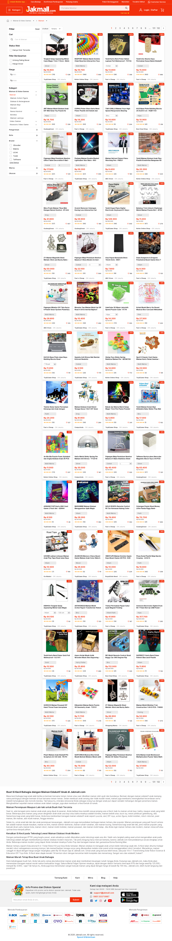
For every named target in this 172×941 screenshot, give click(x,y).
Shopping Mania (111, 725)
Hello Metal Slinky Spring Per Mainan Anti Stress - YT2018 (86, 458)
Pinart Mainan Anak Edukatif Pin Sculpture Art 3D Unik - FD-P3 (56, 756)
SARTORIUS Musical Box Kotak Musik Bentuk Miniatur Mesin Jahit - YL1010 (88, 756)
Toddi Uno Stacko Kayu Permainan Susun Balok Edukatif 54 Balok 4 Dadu (149, 60)
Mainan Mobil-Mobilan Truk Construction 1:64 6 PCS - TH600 (149, 706)
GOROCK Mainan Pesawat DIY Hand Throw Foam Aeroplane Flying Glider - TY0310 (55, 706)
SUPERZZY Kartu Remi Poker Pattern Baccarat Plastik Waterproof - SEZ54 (147, 656)
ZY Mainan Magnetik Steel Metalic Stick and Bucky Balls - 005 (56, 259)
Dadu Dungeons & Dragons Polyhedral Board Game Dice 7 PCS (148, 259)
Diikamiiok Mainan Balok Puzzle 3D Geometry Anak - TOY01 (87, 706)
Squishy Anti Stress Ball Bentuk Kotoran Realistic (87, 358)
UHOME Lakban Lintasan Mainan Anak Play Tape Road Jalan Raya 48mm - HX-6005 (56, 557)
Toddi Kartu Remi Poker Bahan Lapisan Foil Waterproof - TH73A (118, 60)
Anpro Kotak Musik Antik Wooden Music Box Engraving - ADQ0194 (87, 656)
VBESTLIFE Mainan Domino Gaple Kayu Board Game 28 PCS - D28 (118, 557)
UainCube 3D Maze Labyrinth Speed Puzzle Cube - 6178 (116, 308)
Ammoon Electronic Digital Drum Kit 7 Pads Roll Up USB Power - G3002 (149, 607)
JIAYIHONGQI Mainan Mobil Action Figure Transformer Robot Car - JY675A (88, 607)
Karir (77, 878)
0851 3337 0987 (101, 896)
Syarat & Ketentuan (86, 937)
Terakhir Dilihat (138, 2)
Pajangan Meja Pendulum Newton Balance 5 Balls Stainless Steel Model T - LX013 (118, 458)
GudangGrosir (49, 129)
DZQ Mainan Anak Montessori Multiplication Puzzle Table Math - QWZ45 (149, 756)
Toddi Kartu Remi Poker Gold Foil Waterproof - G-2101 (57, 656)
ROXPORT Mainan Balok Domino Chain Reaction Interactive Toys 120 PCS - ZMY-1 (87, 60)
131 (153, 28)
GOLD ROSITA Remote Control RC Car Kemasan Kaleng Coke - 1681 (117, 507)
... (149, 28)
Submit (76, 900)
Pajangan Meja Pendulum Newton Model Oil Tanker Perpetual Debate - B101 (118, 756)
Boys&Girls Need (111, 576)
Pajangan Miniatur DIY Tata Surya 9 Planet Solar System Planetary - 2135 (57, 308)
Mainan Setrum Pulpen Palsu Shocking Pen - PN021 (116, 159)
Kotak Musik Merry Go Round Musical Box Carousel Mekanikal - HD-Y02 (149, 308)
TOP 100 (125, 13)
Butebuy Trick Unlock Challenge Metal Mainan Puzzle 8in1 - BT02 (149, 209)
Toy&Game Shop (50, 79)
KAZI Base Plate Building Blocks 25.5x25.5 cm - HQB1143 (149, 110)
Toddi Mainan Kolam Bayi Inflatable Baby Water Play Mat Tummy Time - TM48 (148, 408)
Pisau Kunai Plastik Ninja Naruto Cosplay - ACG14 (148, 557)
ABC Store (109, 179)
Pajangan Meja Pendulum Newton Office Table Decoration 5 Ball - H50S (57, 159)
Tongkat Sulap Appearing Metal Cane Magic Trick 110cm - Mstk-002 (57, 60)
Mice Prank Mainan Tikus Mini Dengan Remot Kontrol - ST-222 (56, 209)
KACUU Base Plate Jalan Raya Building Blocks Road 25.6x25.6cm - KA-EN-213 (55, 358)
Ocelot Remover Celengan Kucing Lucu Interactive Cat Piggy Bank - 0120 (86, 209)
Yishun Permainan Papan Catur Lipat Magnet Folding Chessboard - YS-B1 (117, 607)
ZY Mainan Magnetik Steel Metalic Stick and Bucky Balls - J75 (117, 706)
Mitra (90, 878)
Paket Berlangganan (110, 2)
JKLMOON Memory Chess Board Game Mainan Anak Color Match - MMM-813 (88, 557)
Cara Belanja (36, 2)
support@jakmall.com (104, 893)
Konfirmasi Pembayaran (53, 2)
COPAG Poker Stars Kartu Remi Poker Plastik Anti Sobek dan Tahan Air (87, 110)
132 (158, 28)
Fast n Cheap (110, 79)
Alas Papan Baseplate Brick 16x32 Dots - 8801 (116, 259)
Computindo (79, 427)
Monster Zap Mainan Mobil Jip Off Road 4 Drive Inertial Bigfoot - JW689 (88, 308)
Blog (103, 878)
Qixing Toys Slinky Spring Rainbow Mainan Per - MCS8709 (118, 358)
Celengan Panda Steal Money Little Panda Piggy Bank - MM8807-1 (148, 507)
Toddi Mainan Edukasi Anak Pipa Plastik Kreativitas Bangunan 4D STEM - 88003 (149, 159)
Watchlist (125, 2)
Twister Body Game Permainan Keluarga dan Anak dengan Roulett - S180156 (56, 408)
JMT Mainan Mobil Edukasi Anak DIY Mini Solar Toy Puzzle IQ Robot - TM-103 (56, 110)
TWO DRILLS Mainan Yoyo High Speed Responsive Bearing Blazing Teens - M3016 (117, 110)
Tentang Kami (60, 878)
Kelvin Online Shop (81, 79)
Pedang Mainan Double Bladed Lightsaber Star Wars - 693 (87, 159)
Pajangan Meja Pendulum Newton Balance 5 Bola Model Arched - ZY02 (88, 259)
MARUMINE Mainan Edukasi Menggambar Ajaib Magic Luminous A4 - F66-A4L (85, 507)
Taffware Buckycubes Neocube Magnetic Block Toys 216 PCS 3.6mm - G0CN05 (148, 458)
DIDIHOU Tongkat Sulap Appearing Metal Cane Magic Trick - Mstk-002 (55, 607)
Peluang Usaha (72, 2)
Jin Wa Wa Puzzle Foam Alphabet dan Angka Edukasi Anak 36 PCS (57, 458)
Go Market (47, 576)
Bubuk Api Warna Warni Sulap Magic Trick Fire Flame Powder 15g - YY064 (117, 408)
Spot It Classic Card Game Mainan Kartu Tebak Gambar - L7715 (147, 358)
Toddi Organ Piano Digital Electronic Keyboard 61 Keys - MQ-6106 (117, 209)
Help (115, 878)
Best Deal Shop (142, 129)
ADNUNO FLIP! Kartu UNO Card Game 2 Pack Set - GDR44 (56, 507)
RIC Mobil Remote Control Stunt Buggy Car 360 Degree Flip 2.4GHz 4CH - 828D (118, 656)
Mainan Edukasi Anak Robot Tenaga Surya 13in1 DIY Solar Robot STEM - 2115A (86, 408)
